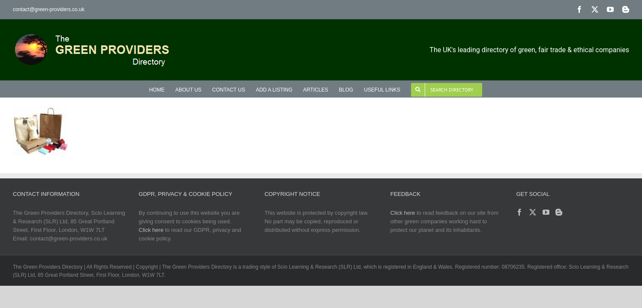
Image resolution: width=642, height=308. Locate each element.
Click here (151, 230)
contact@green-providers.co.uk (48, 9)
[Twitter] (532, 212)
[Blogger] (558, 212)
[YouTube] (546, 212)
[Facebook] (519, 212)
